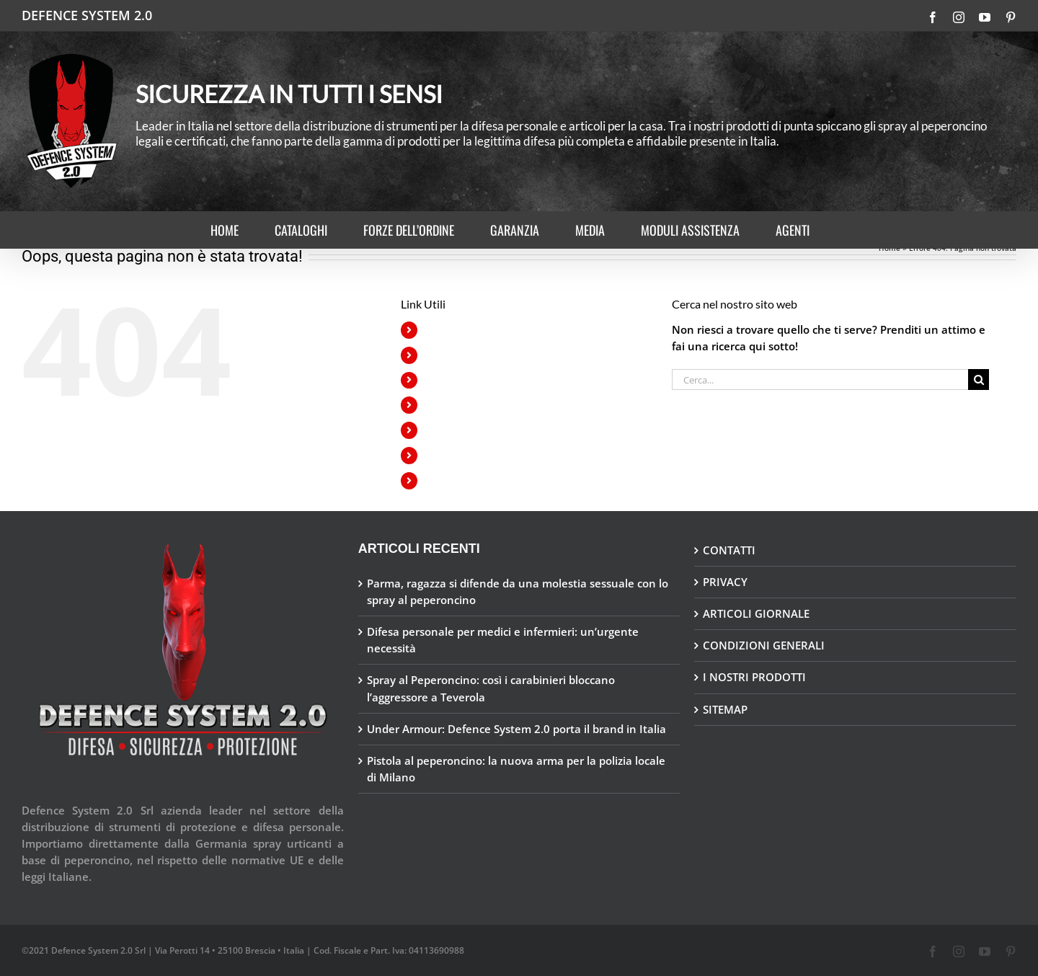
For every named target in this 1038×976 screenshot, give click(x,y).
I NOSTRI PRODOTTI (754, 677)
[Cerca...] (820, 379)
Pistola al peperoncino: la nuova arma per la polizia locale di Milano (516, 768)
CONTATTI (729, 550)
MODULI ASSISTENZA (475, 455)
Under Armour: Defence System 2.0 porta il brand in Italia (516, 729)
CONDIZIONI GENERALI (764, 645)
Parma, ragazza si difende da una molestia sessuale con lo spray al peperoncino (517, 591)
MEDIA (440, 430)
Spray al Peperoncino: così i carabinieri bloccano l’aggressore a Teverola (491, 688)
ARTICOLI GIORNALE (756, 613)
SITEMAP (725, 709)
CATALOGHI (453, 355)
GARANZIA (449, 405)
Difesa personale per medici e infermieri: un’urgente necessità (503, 639)
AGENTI (443, 480)
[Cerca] (978, 379)
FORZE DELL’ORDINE (474, 380)
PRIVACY (725, 581)
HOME (440, 330)
